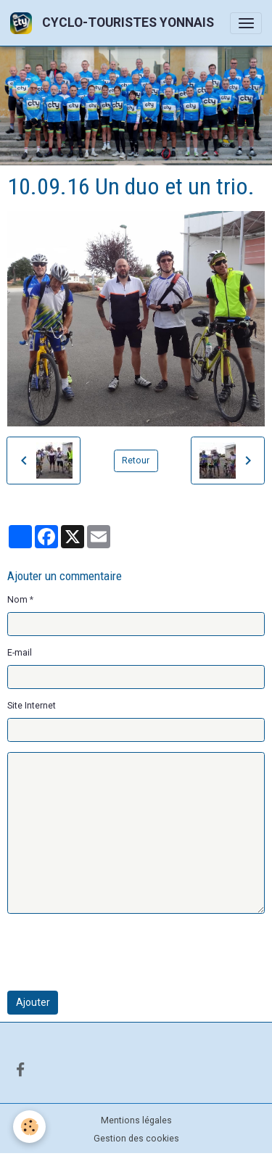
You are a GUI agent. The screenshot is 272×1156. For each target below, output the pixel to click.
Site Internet (31, 706)
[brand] (114, 23)
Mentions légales (136, 1120)
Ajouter (33, 1002)
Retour (135, 460)
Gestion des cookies (136, 1139)
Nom (17, 600)
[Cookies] (29, 1126)
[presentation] (117, 952)
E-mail (19, 653)
